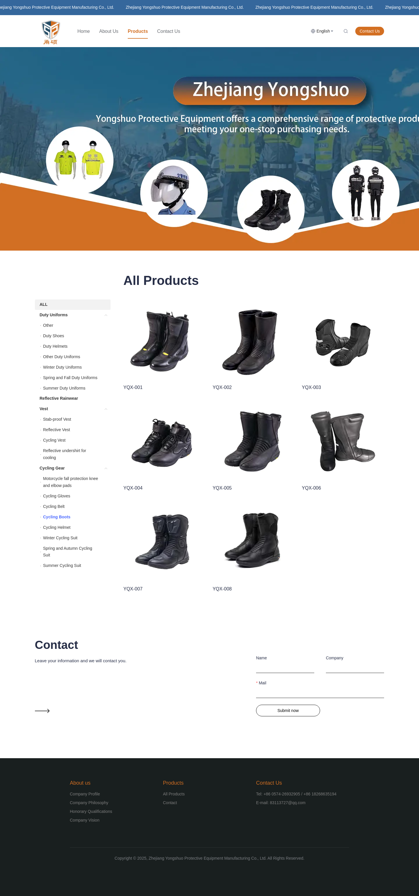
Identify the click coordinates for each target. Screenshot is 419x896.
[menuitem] (84, 31)
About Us (108, 31)
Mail (262, 683)
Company (334, 658)
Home (83, 31)
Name (261, 658)
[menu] (192, 31)
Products (138, 31)
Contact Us (168, 31)
